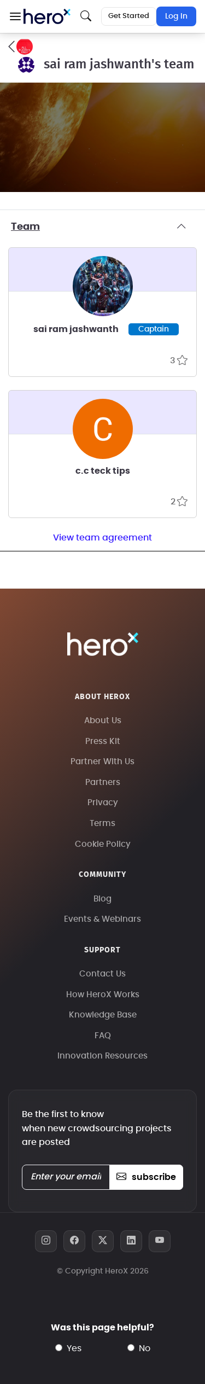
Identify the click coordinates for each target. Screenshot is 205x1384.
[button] (15, 16)
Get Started (128, 16)
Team (102, 227)
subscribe (146, 1177)
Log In (176, 16)
